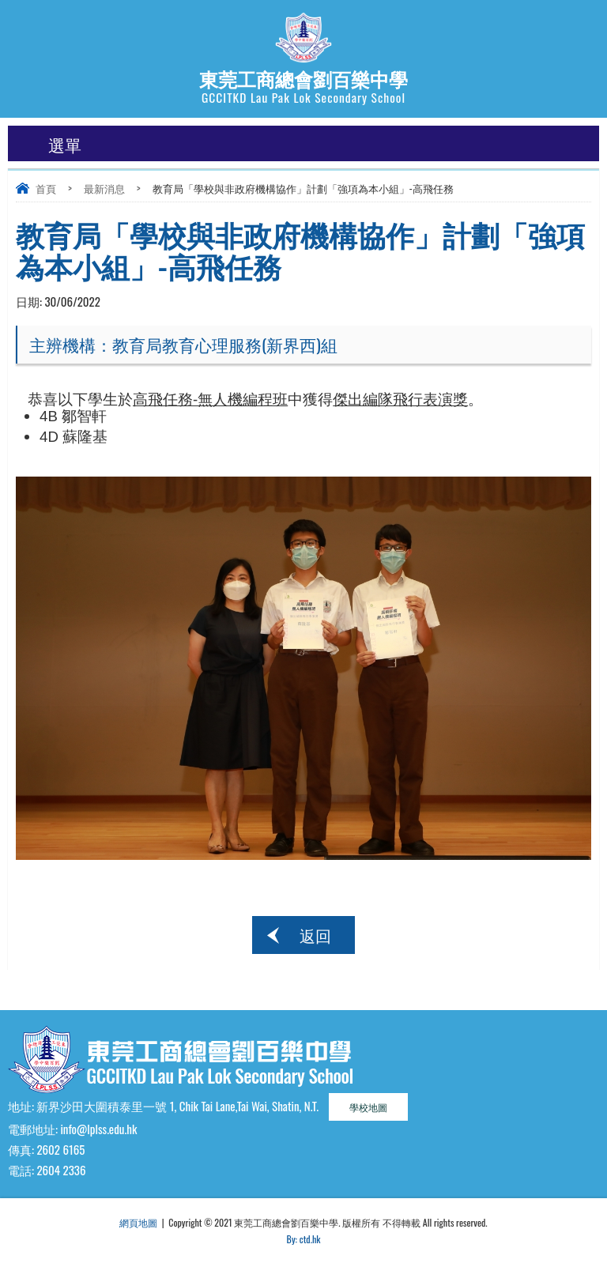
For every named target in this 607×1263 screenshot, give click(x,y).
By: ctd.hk (304, 1239)
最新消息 (104, 188)
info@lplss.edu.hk (98, 1128)
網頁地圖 (138, 1222)
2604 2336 (60, 1169)
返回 (315, 935)
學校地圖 (368, 1107)
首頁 (46, 188)
